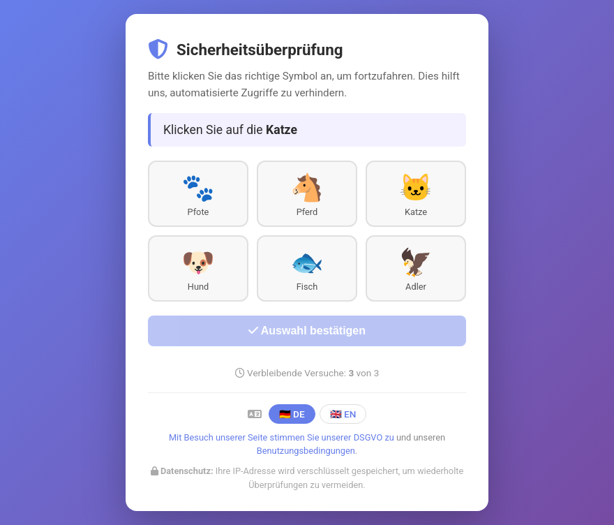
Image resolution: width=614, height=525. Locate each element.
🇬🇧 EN (343, 414)
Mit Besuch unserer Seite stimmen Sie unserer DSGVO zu (281, 437)
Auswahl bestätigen (307, 331)
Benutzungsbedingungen (306, 450)
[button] (198, 194)
